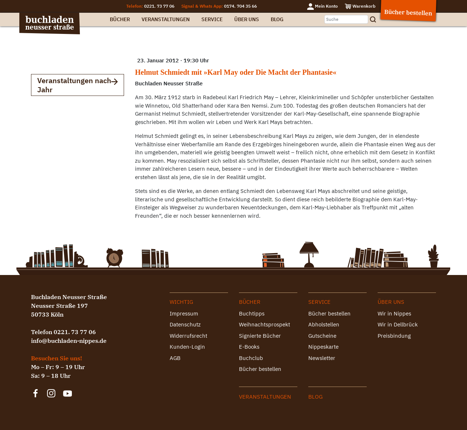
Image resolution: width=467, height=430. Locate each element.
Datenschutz (185, 324)
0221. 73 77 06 (159, 6)
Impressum (184, 313)
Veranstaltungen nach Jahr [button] (77, 84)
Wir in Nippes (394, 313)
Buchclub (251, 358)
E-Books (249, 346)
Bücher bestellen (260, 368)
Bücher (120, 19)
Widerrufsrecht (188, 335)
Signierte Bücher (260, 335)
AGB (175, 358)
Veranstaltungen (166, 19)
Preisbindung (394, 335)
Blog (277, 19)
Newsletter (321, 358)
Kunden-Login (187, 346)
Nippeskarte (323, 346)
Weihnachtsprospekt (264, 324)
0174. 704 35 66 (240, 6)
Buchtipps (252, 313)
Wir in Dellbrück (398, 324)
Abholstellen (323, 324)
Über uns (246, 19)
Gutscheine (322, 335)
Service (212, 19)
